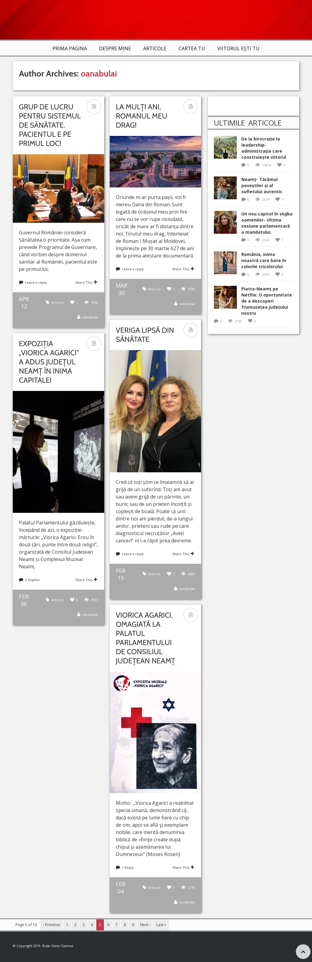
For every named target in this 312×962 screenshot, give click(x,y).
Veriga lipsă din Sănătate (145, 335)
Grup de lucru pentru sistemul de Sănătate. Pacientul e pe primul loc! (50, 125)
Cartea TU (192, 48)
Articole (154, 48)
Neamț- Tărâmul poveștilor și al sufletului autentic (261, 185)
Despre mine (115, 48)
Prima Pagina (69, 48)
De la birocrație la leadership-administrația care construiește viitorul (263, 148)
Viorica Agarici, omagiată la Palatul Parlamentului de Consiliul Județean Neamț (145, 638)
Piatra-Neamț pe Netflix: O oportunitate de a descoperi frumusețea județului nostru (266, 301)
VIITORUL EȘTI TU (238, 48)
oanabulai (99, 73)
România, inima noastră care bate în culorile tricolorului (263, 260)
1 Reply (128, 867)
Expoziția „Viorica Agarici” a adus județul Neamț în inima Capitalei (49, 362)
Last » (161, 924)
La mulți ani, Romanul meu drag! (141, 116)
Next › (145, 924)
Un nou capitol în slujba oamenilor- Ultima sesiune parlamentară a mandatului (266, 223)
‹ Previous (51, 924)
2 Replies (32, 579)
